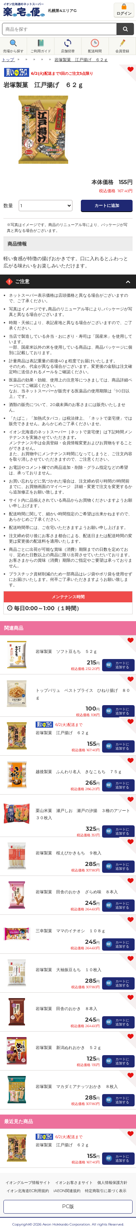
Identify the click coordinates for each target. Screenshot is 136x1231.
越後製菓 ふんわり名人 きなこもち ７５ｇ (79, 771)
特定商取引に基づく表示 (105, 1190)
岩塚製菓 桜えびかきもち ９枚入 (68, 852)
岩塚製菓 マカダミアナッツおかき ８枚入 (77, 1086)
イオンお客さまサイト (74, 1182)
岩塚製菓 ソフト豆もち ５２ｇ (66, 651)
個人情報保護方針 (112, 1182)
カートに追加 (107, 205)
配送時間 (95, 51)
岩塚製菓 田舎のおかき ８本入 (66, 1008)
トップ (8, 59)
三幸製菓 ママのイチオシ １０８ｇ (71, 930)
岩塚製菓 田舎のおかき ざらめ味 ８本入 (77, 891)
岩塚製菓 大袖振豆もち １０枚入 (68, 969)
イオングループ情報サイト (28, 1182)
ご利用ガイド (40, 51)
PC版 (68, 1206)
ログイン (124, 13)
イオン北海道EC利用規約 (28, 1190)
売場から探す (13, 51)
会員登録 (122, 51)
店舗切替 (68, 51)
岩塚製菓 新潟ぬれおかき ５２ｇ (68, 1047)
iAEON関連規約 (67, 1190)
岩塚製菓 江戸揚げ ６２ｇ (62, 732)
